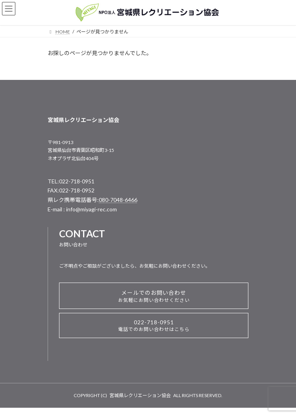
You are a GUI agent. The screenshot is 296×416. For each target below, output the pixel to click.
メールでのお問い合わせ (154, 296)
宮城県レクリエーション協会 (140, 395)
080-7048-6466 (118, 199)
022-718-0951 (154, 325)
